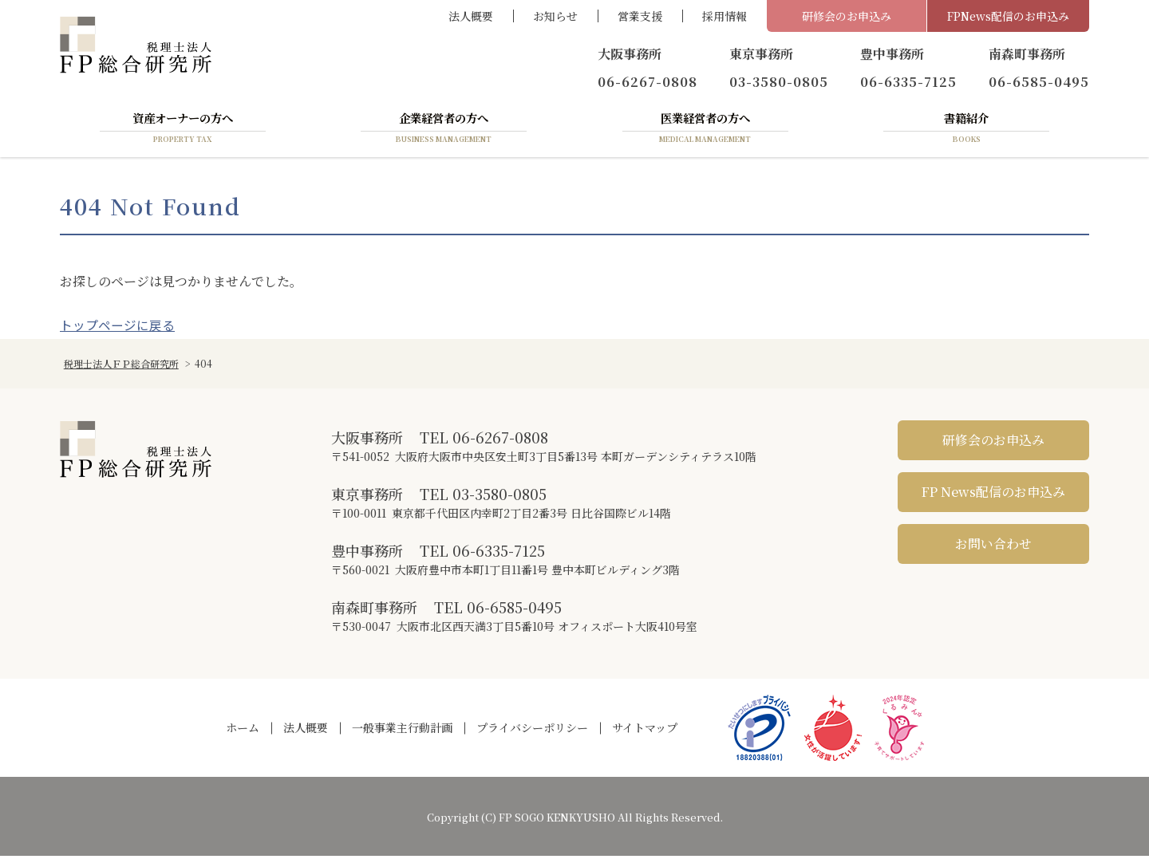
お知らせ (555, 16)
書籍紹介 (966, 130)
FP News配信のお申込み (993, 495)
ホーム (242, 731)
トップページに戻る (117, 327)
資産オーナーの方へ (183, 130)
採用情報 (724, 16)
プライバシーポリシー (532, 731)
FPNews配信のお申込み (1008, 16)
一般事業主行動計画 (402, 731)
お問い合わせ (993, 547)
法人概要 (470, 16)
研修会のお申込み (846, 16)
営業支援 (640, 16)
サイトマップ (644, 731)
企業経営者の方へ (444, 130)
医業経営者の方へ (705, 130)
